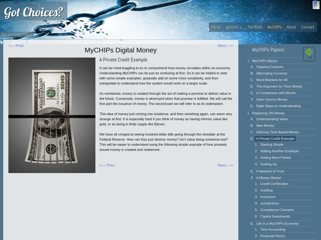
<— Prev (16, 45)
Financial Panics (272, 236)
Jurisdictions (269, 203)
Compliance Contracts (277, 210)
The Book (254, 27)
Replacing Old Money (268, 113)
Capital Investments (275, 216)
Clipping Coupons (269, 67)
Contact (307, 27)
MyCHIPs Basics (265, 61)
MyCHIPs (274, 27)
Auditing (266, 190)
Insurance (267, 197)
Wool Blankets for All (271, 80)
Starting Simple (272, 145)
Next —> (225, 45)
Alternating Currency (271, 73)
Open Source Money (272, 99)
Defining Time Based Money (277, 132)
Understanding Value (272, 119)
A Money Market (268, 178)
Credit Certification (274, 184)
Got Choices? (33, 12)
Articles (234, 27)
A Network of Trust (270, 171)
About (291, 27)
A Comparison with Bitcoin (276, 93)
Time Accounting (273, 229)
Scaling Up (268, 164)
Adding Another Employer (279, 151)
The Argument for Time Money (279, 86)
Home (216, 27)
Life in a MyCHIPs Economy (277, 224)
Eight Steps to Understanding (278, 106)
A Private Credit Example (275, 139)
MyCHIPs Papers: (268, 50)
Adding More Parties (275, 158)
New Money (265, 126)
